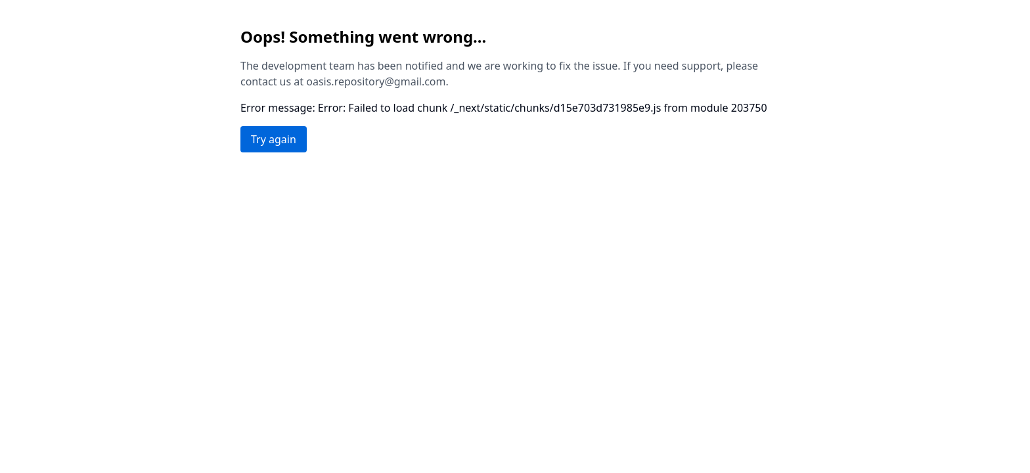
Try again (273, 139)
